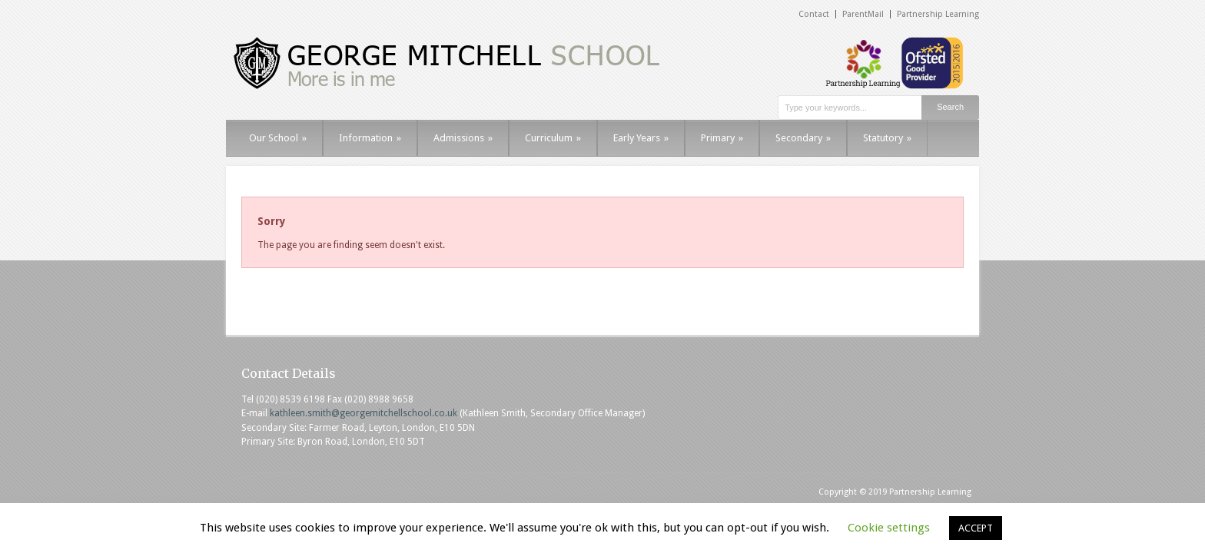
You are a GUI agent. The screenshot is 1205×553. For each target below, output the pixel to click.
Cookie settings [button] (889, 528)
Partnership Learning (938, 14)
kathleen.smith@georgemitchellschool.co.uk (363, 413)
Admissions (463, 138)
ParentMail (863, 14)
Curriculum (553, 138)
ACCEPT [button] (975, 528)
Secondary (803, 138)
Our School (278, 138)
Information (370, 138)
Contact (813, 14)
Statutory (887, 138)
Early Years (641, 138)
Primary (722, 138)
